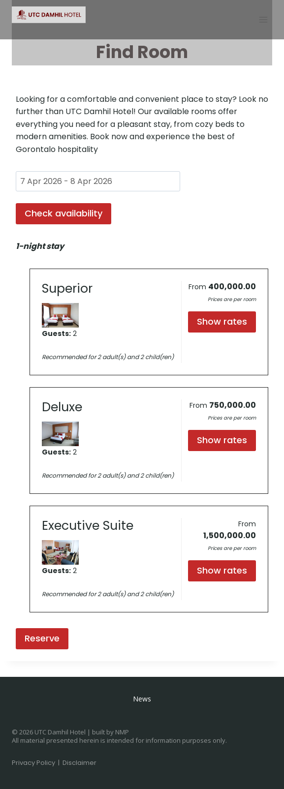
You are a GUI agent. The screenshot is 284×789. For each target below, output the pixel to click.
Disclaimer (79, 762)
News (142, 698)
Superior (67, 288)
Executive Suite (87, 525)
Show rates (222, 321)
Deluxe (62, 407)
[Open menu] (263, 19)
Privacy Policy (33, 762)
